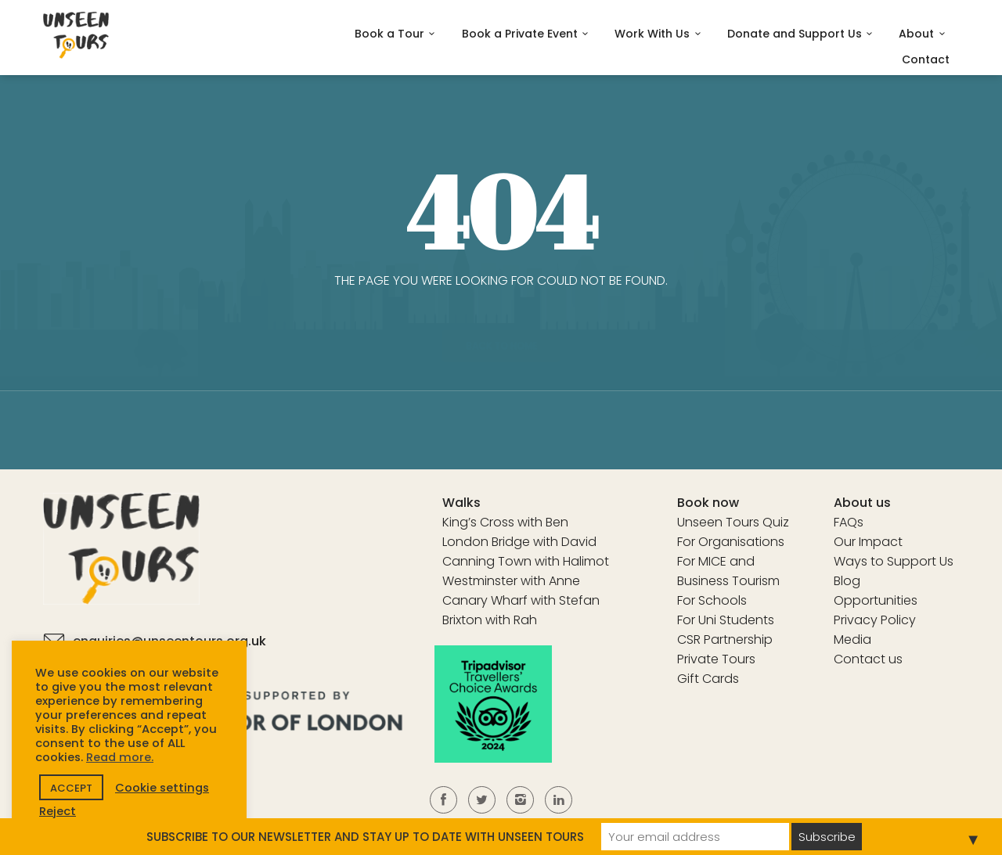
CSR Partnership (725, 639)
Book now (708, 503)
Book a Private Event (520, 33)
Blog (847, 581)
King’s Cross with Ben (505, 522)
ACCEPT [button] (71, 788)
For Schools (712, 600)
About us (862, 503)
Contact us (868, 659)
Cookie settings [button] (162, 788)
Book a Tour (389, 33)
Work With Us (652, 33)
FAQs (848, 522)
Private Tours (716, 659)
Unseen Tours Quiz (733, 522)
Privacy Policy (875, 620)
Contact (926, 59)
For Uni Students (725, 620)
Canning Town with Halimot (525, 561)
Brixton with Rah (489, 620)
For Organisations (730, 542)
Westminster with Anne (511, 581)
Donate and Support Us (794, 33)
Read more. (119, 757)
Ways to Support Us (893, 561)
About (916, 33)
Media (852, 639)
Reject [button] (57, 811)
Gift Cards (708, 679)
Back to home (501, 314)
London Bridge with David (519, 542)
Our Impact (868, 542)
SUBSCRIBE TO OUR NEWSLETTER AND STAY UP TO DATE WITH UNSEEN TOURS (365, 836)
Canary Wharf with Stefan (521, 600)
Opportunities (875, 600)
